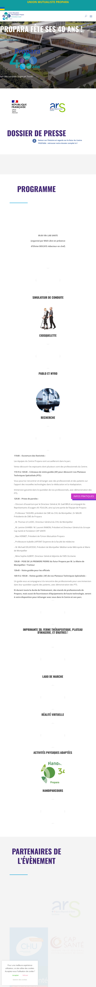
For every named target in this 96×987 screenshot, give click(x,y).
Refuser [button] (25, 975)
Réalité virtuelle (53, 714)
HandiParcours (53, 790)
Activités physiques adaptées (52, 752)
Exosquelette (48, 335)
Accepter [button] (15, 975)
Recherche (48, 417)
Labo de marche (52, 676)
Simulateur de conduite (48, 297)
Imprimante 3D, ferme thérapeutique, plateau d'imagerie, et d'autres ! (53, 631)
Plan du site (66, 980)
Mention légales (54, 983)
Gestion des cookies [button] (20, 980)
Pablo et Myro (48, 373)
